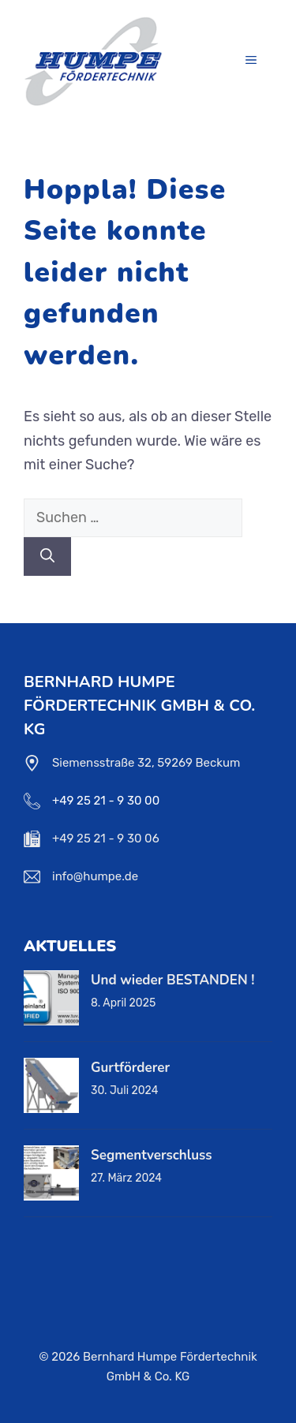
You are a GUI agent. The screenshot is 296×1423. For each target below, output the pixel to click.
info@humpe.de (95, 876)
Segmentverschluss (151, 1155)
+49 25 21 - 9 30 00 (105, 801)
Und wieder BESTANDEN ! (172, 980)
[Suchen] (47, 556)
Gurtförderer (130, 1068)
